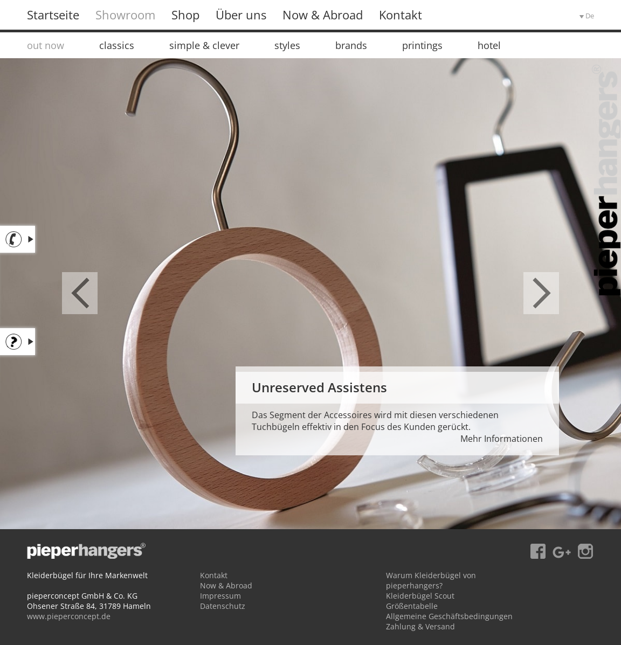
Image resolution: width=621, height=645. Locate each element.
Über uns (241, 14)
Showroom (125, 14)
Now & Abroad (322, 14)
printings (422, 45)
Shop (185, 14)
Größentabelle (412, 606)
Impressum (220, 596)
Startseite (53, 14)
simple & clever (204, 45)
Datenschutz (222, 606)
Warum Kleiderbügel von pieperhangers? (431, 580)
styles (287, 45)
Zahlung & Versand (420, 626)
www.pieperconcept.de (69, 616)
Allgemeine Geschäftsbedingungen (449, 616)
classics (116, 45)
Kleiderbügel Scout (420, 596)
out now (45, 45)
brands (351, 45)
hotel (489, 45)
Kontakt (400, 14)
